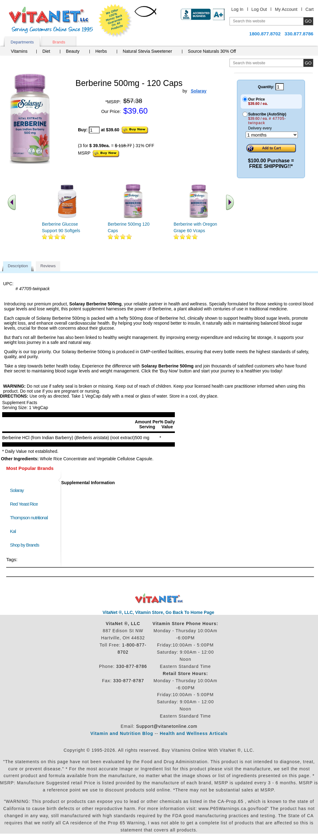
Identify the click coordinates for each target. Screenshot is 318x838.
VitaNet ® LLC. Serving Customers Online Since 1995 (51, 20)
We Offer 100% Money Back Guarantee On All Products (115, 21)
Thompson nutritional (29, 517)
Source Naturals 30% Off (212, 51)
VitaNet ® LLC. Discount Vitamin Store (159, 598)
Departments (22, 42)
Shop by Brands (26, 544)
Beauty (73, 51)
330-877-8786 (131, 666)
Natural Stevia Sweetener (147, 51)
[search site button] (308, 63)
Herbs (101, 51)
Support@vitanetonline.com (166, 726)
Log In (237, 9)
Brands (58, 42)
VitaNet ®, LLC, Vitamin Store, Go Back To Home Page (158, 612)
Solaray (17, 490)
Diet (46, 51)
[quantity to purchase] (94, 130)
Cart (310, 9)
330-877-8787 (128, 680)
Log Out (259, 9)
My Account (286, 9)
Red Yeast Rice (24, 504)
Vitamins (19, 51)
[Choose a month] (272, 135)
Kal (13, 531)
